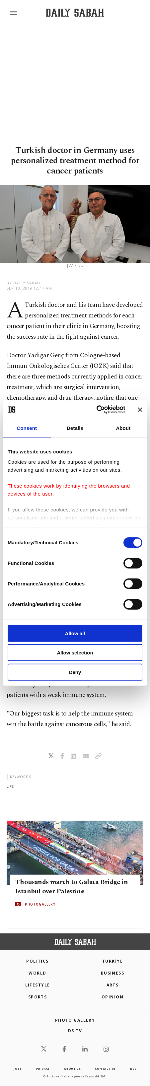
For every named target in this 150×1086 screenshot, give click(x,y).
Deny (75, 672)
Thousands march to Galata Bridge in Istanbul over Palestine (71, 886)
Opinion (112, 997)
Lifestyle (37, 985)
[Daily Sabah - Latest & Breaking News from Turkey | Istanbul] (75, 13)
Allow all (75, 633)
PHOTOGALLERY (40, 904)
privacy (43, 1068)
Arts (113, 985)
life (10, 786)
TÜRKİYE (112, 961)
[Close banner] (140, 409)
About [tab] (123, 428)
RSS (133, 1068)
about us (72, 1068)
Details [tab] (75, 428)
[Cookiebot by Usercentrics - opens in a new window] (96, 409)
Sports (37, 997)
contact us (105, 1068)
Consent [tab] (27, 428)
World (37, 973)
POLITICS (37, 961)
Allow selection (75, 652)
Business (112, 973)
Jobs (18, 1068)
